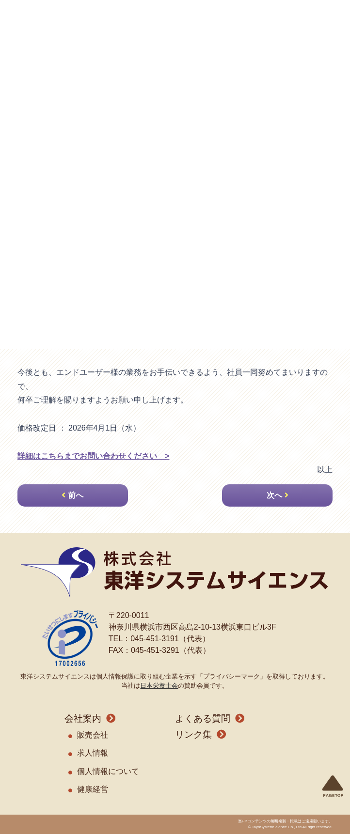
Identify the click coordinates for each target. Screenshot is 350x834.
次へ (274, 495)
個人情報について (108, 771)
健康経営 (92, 789)
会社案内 (82, 718)
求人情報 (92, 753)
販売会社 (92, 735)
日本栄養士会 (159, 685)
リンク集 (193, 734)
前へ (75, 495)
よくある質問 (202, 718)
